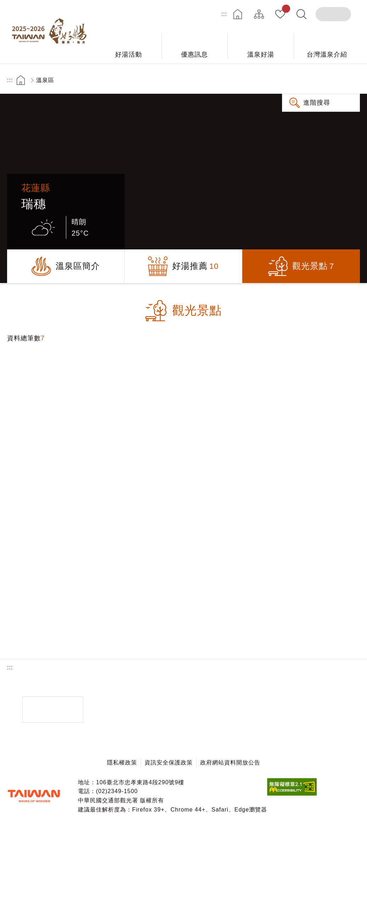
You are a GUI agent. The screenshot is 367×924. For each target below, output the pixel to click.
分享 (310, 80)
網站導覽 (259, 14)
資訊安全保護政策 (169, 763)
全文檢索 (301, 14)
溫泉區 (45, 80)
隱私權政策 (122, 763)
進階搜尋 (316, 102)
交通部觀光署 (33, 796)
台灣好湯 (51, 31)
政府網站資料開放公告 (230, 763)
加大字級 (330, 80)
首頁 (238, 14)
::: (224, 14)
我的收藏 (284, 10)
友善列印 (291, 80)
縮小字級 (350, 80)
